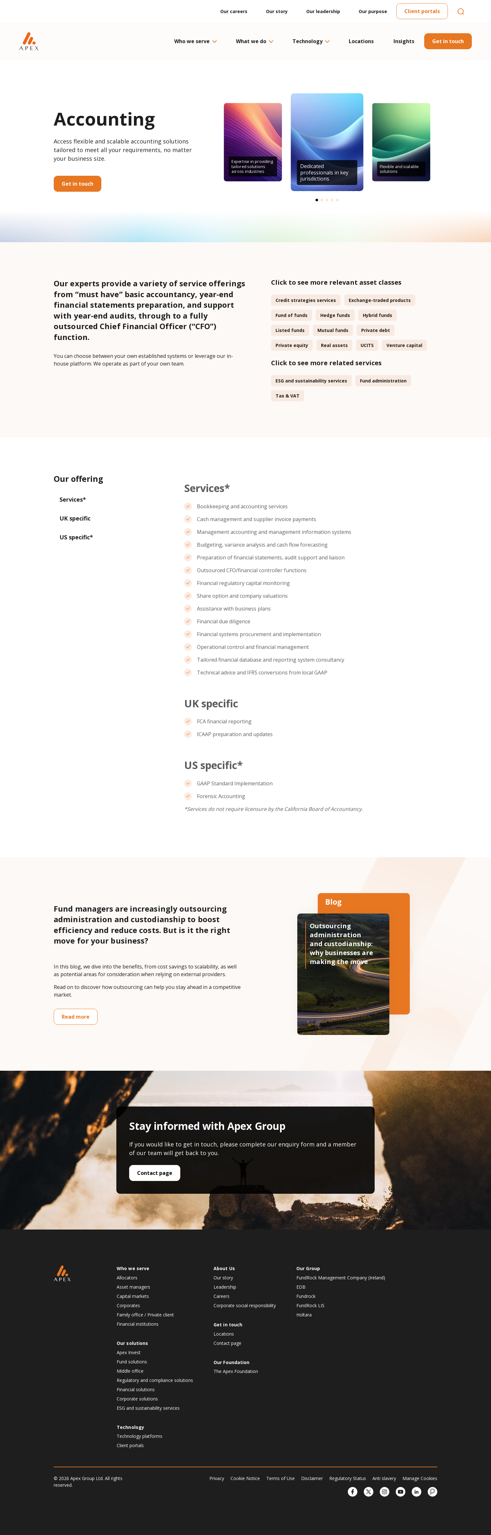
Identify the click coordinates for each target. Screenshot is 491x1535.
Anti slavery (384, 1478)
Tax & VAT (288, 396)
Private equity (292, 345)
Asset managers (133, 1287)
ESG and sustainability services (311, 381)
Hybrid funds (377, 315)
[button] (317, 200)
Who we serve (195, 41)
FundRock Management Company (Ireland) (340, 1278)
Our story (277, 11)
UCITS (367, 345)
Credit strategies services (306, 300)
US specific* (76, 537)
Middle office (130, 1371)
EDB (301, 1287)
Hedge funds (335, 315)
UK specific (74, 518)
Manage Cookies (419, 1478)
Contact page (154, 1172)
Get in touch (448, 41)
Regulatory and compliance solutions (155, 1380)
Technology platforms (139, 1436)
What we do (254, 41)
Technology (310, 41)
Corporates (128, 1305)
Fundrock (306, 1296)
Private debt (375, 330)
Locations (361, 41)
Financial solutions (136, 1389)
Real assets (334, 345)
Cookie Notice (245, 1478)
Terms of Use (280, 1478)
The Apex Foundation (236, 1371)
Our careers (233, 11)
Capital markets (133, 1296)
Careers (222, 1296)
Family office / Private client (145, 1315)
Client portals (422, 11)
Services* (72, 499)
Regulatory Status (347, 1478)
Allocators (127, 1278)
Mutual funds (332, 330)
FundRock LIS (310, 1305)
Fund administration (383, 381)
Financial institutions (138, 1324)
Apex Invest (129, 1352)
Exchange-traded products (380, 300)
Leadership (225, 1287)
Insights (404, 41)
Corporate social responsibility (245, 1305)
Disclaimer (312, 1478)
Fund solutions (132, 1362)
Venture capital (404, 345)
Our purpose (373, 11)
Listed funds (290, 330)
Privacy (216, 1478)
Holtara (304, 1315)
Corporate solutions (137, 1399)
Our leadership (323, 11)
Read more (76, 1016)
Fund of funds (292, 315)
